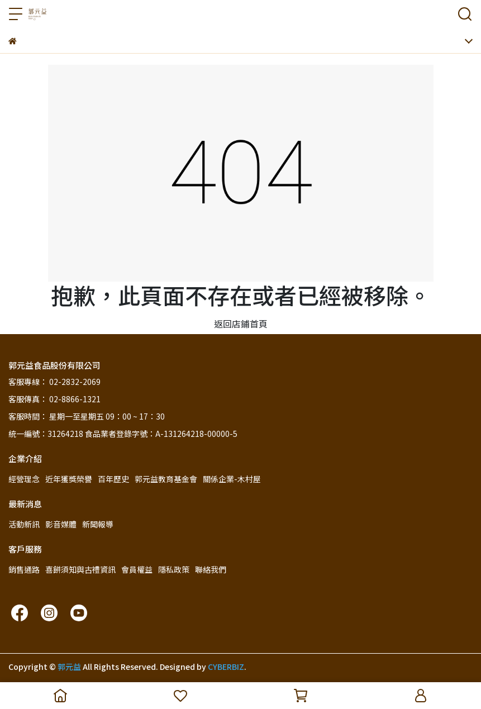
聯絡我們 (210, 569)
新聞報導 (97, 524)
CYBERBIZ (226, 666)
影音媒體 (61, 524)
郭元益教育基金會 (166, 478)
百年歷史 (113, 478)
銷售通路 (24, 569)
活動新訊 (24, 524)
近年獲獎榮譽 (68, 478)
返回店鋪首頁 (241, 323)
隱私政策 (173, 569)
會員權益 (137, 569)
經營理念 (24, 478)
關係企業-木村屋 (232, 478)
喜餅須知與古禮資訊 (80, 569)
